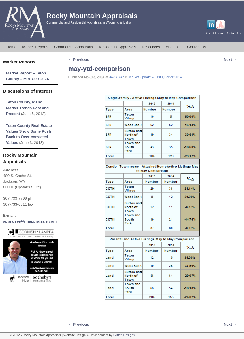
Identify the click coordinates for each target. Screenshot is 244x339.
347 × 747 (116, 77)
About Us (173, 47)
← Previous (78, 59)
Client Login (214, 33)
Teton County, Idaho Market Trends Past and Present (27, 108)
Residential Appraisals (117, 47)
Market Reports (35, 47)
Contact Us (233, 33)
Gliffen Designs (124, 335)
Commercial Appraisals (73, 47)
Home (11, 47)
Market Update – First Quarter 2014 (155, 77)
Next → (230, 59)
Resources (151, 47)
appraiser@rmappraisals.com (30, 221)
